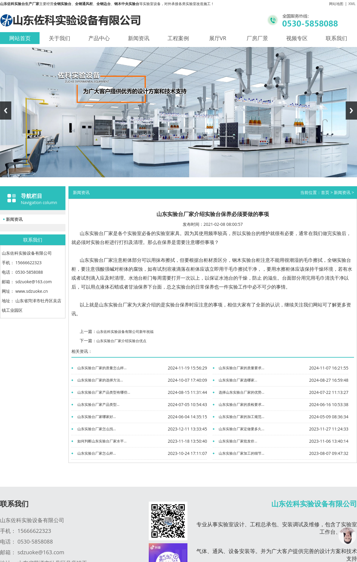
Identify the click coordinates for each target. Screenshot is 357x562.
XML (352, 3)
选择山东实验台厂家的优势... (241, 392)
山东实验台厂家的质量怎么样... (101, 367)
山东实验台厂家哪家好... (96, 416)
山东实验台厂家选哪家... (238, 380)
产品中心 (99, 38)
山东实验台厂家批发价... (238, 441)
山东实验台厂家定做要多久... (241, 428)
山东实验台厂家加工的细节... (241, 453)
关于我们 (59, 38)
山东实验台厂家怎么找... (96, 428)
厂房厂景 (257, 38)
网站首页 (20, 38)
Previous (5, 110)
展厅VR (217, 38)
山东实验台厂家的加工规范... (241, 416)
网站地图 (336, 3)
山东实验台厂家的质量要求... (241, 367)
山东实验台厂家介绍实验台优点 (121, 340)
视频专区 (297, 38)
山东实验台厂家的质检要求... (241, 404)
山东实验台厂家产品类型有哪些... (103, 392)
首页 (325, 192)
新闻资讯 (138, 38)
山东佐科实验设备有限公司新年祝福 (125, 331)
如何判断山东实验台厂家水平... (101, 441)
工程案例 (178, 38)
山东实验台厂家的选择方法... (100, 380)
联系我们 (336, 38)
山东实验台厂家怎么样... (96, 453)
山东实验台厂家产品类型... (98, 404)
